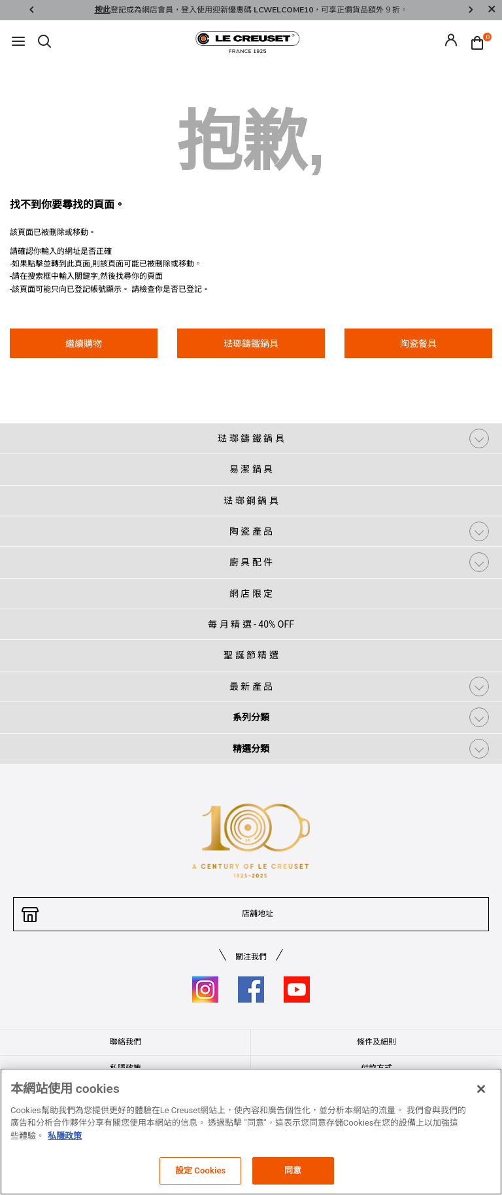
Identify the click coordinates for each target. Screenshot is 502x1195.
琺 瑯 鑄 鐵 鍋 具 (251, 438)
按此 (102, 10)
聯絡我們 (125, 1041)
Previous (31, 10)
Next (470, 10)
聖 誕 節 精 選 (251, 655)
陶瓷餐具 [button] (418, 343)
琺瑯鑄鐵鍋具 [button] (251, 343)
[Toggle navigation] (18, 42)
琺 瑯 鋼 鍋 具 (251, 500)
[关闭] (481, 1089)
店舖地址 (257, 913)
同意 (292, 1170)
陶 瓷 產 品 (251, 531)
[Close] (491, 10)
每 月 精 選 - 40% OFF (251, 624)
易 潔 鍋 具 (251, 469)
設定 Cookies (200, 1170)
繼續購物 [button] (83, 343)
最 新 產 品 (251, 686)
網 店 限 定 (251, 593)
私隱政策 (65, 1136)
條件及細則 (376, 1041)
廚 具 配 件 (251, 562)
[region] (251, 1131)
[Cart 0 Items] (480, 42)
